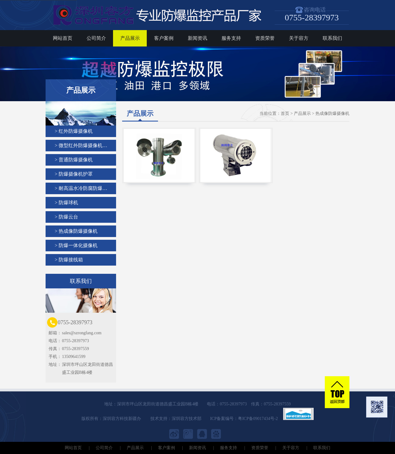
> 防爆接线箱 (69, 259)
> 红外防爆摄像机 (74, 131)
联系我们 (332, 38)
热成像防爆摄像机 (332, 113)
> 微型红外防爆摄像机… (81, 145)
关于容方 (298, 38)
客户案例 (163, 38)
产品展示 (130, 38)
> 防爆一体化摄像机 (76, 245)
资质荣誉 (265, 38)
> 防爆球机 (66, 202)
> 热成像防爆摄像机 (76, 231)
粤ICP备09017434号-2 (258, 418)
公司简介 (96, 38)
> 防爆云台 (66, 216)
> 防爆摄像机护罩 (74, 174)
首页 (285, 113)
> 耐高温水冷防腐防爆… (81, 188)
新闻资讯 (197, 38)
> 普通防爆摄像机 (74, 159)
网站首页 (62, 38)
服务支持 (231, 38)
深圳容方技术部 (186, 418)
